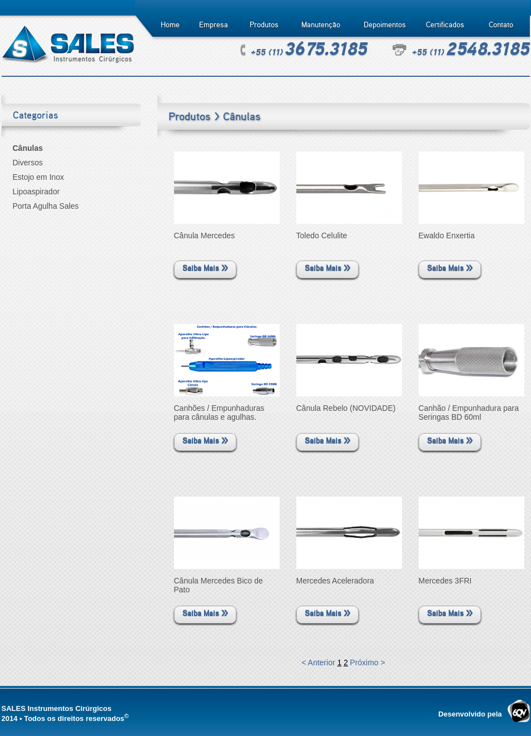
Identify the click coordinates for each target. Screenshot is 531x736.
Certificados (445, 25)
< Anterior (319, 662)
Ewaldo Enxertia (447, 235)
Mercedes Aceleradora (335, 580)
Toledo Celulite (322, 235)
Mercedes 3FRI (445, 580)
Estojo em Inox (38, 177)
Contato (501, 25)
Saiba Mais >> (205, 268)
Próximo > (367, 662)
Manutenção (320, 25)
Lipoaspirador (36, 191)
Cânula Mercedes (204, 235)
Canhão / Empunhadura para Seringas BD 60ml (469, 412)
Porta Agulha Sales (46, 206)
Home (170, 25)
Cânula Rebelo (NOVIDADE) (346, 408)
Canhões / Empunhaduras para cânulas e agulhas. (219, 412)
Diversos (28, 162)
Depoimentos (385, 25)
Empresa (213, 25)
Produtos (264, 25)
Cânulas (28, 148)
